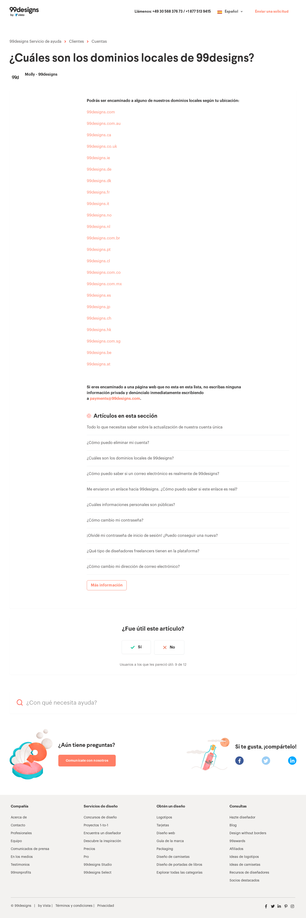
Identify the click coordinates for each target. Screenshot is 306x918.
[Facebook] (239, 760)
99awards (237, 840)
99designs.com (101, 112)
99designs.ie (98, 158)
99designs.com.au (104, 124)
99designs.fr (98, 192)
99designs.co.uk (102, 146)
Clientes (76, 41)
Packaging (165, 848)
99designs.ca (99, 135)
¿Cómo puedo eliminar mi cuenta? (118, 443)
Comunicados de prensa (30, 848)
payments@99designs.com (115, 399)
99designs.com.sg (103, 341)
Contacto (18, 824)
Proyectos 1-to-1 (96, 824)
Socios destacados (244, 879)
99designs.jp (98, 307)
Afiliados (236, 848)
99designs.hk (99, 330)
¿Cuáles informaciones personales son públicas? (131, 505)
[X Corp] (266, 760)
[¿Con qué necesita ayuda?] (153, 702)
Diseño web (166, 832)
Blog (233, 824)
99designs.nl (98, 227)
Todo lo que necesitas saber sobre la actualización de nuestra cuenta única (155, 427)
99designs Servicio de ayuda (35, 41)
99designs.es (99, 295)
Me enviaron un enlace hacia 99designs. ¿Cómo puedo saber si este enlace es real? (162, 489)
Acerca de (19, 816)
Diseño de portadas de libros (179, 864)
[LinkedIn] (292, 760)
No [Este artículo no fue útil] (173, 647)
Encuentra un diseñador (102, 832)
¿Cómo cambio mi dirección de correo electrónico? (133, 567)
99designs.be (99, 353)
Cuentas (99, 41)
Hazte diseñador (242, 816)
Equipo (16, 840)
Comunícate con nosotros (87, 759)
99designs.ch (99, 318)
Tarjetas (163, 824)
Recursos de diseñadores (249, 872)
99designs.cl (98, 261)
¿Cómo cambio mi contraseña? (115, 520)
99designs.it (98, 204)
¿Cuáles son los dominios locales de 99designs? (130, 458)
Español (231, 12)
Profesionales (21, 832)
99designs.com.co (104, 272)
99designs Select (97, 872)
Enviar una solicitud (272, 12)
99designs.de (99, 169)
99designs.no (99, 215)
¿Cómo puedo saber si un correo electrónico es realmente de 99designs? (153, 474)
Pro (86, 856)
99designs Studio (98, 864)
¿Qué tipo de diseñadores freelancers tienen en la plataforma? (143, 551)
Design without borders (248, 832)
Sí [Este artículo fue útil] (139, 647)
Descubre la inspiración (102, 840)
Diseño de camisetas (173, 856)
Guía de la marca (170, 840)
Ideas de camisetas (245, 864)
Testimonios (20, 864)
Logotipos (164, 816)
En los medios (22, 856)
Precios (89, 848)
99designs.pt (99, 250)
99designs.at (98, 364)
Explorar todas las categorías (179, 872)
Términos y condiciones (74, 905)
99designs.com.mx (104, 284)
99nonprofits (21, 872)
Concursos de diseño (100, 816)
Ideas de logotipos (244, 856)
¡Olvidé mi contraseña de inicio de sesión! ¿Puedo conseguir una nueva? (152, 536)
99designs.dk (99, 181)
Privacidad (105, 905)
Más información (107, 585)
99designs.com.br (103, 238)
